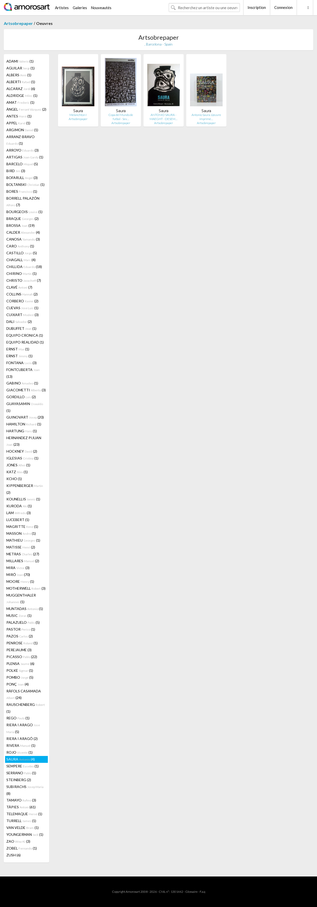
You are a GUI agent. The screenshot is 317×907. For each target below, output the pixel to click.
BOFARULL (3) (22, 177)
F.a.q (202, 892)
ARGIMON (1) (22, 130)
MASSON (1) (21, 533)
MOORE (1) (20, 581)
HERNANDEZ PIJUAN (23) (23, 441)
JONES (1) (18, 465)
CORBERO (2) (22, 301)
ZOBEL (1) (21, 848)
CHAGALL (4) (21, 260)
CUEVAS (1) (22, 308)
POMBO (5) (19, 677)
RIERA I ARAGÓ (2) (22, 738)
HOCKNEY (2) (21, 451)
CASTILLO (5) (21, 253)
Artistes (62, 7)
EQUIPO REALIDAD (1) (25, 342)
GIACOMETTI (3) (26, 390)
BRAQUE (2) (22, 218)
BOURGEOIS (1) (24, 212)
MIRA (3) (18, 568)
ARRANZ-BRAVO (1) (20, 140)
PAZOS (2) (19, 636)
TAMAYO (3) (21, 800)
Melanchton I (78, 115)
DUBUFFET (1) (21, 328)
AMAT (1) (20, 102)
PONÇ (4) (17, 684)
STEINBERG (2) (18, 780)
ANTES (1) (19, 116)
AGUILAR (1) (20, 68)
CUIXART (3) (22, 315)
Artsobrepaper (18, 23)
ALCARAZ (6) (20, 88)
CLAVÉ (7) (19, 287)
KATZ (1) (17, 472)
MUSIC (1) (19, 615)
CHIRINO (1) (21, 273)
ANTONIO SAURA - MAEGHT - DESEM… (163, 117)
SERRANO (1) (21, 773)
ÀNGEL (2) (26, 109)
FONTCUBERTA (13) (23, 373)
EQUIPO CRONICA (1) (24, 335)
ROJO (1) (19, 752)
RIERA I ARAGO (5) (23, 728)
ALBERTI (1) (20, 82)
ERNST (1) (17, 349)
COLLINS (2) (22, 294)
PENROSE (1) (22, 643)
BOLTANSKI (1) (25, 184)
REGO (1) (18, 718)
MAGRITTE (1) (22, 526)
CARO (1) (20, 246)
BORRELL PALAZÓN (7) (22, 201)
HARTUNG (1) (21, 431)
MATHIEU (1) (23, 540)
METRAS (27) (22, 554)
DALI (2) (19, 321)
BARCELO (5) (22, 164)
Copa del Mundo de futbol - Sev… (120, 117)
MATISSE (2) (20, 547)
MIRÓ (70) (18, 574)
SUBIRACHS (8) (25, 790)
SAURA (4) (20, 759)
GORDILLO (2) (21, 397)
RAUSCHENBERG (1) (25, 707)
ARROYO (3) (22, 150)
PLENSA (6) (20, 663)
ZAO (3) (18, 841)
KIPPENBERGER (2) (24, 489)
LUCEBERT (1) (17, 519)
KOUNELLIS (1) (23, 499)
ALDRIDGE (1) (21, 95)
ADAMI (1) (20, 61)
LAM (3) (18, 513)
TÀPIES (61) (21, 807)
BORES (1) (21, 191)
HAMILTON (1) (23, 424)
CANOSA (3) (23, 239)
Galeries (80, 7)
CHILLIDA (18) (24, 266)
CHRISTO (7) (23, 280)
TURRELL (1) (21, 821)
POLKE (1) (19, 670)
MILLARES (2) (22, 561)
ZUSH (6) (13, 855)
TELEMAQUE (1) (24, 814)
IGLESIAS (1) (22, 458)
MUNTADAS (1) (24, 608)
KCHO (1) (14, 479)
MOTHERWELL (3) (26, 588)
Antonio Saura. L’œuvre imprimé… (206, 117)
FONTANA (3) (21, 363)
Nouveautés (101, 7)
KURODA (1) (19, 506)
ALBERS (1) (18, 75)
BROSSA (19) (20, 225)
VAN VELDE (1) (22, 827)
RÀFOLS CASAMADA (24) (23, 694)
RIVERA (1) (20, 745)
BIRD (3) (15, 171)
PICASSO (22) (21, 657)
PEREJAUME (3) (19, 650)
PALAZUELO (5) (23, 622)
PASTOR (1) (20, 629)
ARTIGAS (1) (24, 157)
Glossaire (191, 892)
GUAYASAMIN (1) (24, 407)
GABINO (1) (22, 383)
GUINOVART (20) (25, 417)
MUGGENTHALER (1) (21, 598)
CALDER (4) (23, 232)
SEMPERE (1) (22, 766)
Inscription (257, 7)
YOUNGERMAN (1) (24, 834)
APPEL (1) (18, 123)
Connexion (283, 7)
